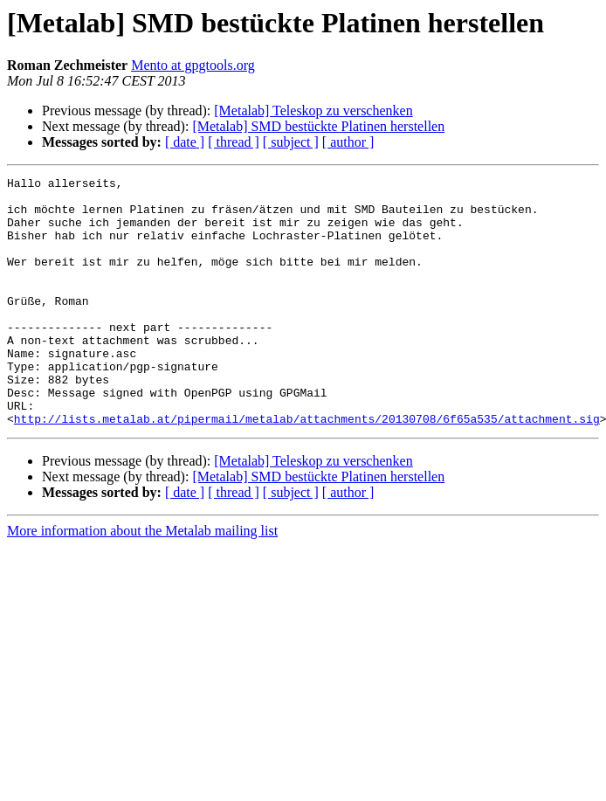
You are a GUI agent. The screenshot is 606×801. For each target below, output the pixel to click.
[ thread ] (233, 142)
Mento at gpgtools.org (192, 65)
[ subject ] (291, 142)
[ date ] (184, 142)
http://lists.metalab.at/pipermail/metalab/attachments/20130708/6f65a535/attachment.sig (307, 468)
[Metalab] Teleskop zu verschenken (313, 110)
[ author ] (348, 142)
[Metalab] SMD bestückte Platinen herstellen (318, 126)
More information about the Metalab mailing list (142, 580)
